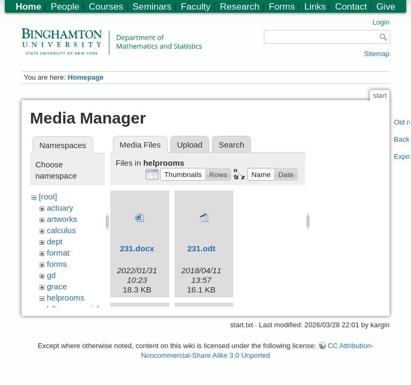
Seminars (152, 6)
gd (51, 275)
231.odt (201, 248)
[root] (48, 196)
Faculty (196, 6)
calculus (61, 230)
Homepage (85, 77)
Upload (190, 144)
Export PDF (402, 156)
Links (315, 6)
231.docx (137, 248)
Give (385, 6)
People (65, 6)
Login (381, 22)
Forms (282, 6)
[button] (183, 174)
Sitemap (377, 54)
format (58, 252)
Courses (106, 6)
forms (57, 263)
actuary (60, 207)
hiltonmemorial (73, 308)
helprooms (66, 297)
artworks (62, 219)
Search (232, 144)
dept (55, 241)
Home (28, 6)
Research (240, 6)
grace (57, 286)
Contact (351, 6)
